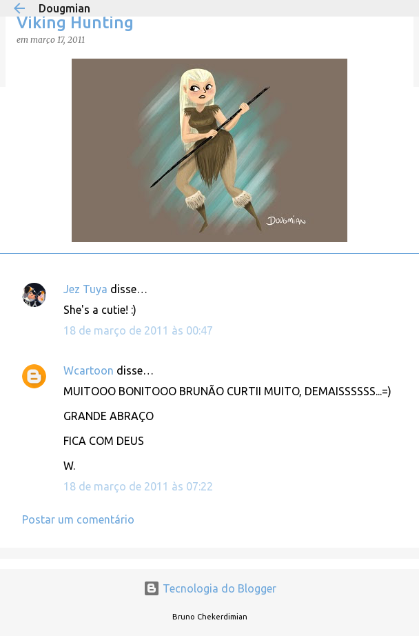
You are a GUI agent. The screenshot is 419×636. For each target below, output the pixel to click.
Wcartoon (88, 370)
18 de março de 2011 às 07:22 (138, 486)
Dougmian (64, 8)
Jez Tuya (85, 289)
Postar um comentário (78, 519)
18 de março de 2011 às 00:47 (138, 330)
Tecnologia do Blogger (209, 588)
